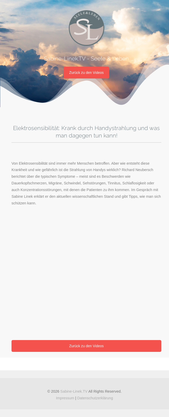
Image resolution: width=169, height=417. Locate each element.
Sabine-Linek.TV (73, 391)
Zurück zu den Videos (86, 73)
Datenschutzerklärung (95, 398)
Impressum (65, 398)
